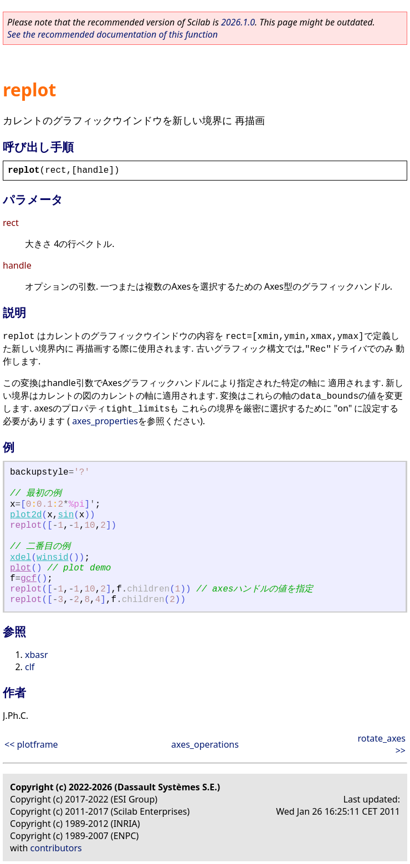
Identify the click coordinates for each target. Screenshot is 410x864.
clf (29, 667)
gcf (28, 579)
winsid (53, 558)
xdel (20, 558)
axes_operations (205, 744)
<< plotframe (31, 744)
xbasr (36, 655)
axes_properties (105, 421)
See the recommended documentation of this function (112, 34)
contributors (56, 848)
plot (20, 568)
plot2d (26, 515)
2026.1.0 (238, 22)
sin (66, 515)
